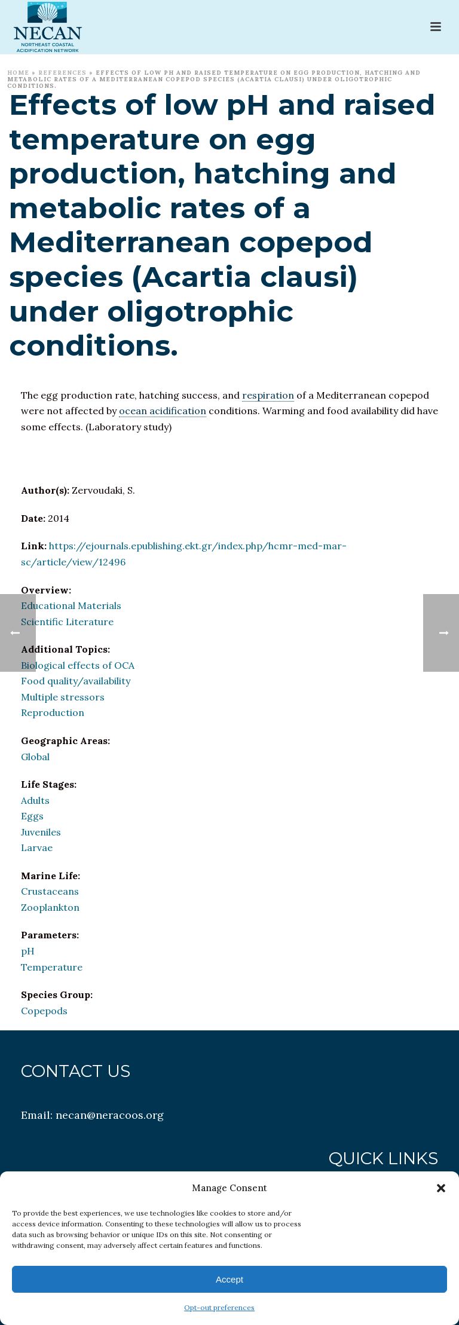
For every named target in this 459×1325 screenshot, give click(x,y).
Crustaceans (50, 891)
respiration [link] (268, 395)
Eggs (32, 816)
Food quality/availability (75, 681)
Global (35, 757)
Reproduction (52, 712)
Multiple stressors (63, 697)
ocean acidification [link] (162, 411)
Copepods (44, 1011)
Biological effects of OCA (77, 665)
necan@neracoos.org (110, 1115)
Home (18, 72)
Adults (35, 800)
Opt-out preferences (219, 1307)
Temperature (51, 967)
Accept (229, 1279)
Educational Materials (71, 605)
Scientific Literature (67, 622)
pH (28, 951)
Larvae (37, 847)
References (62, 72)
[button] (441, 1188)
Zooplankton (50, 907)
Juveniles (41, 832)
